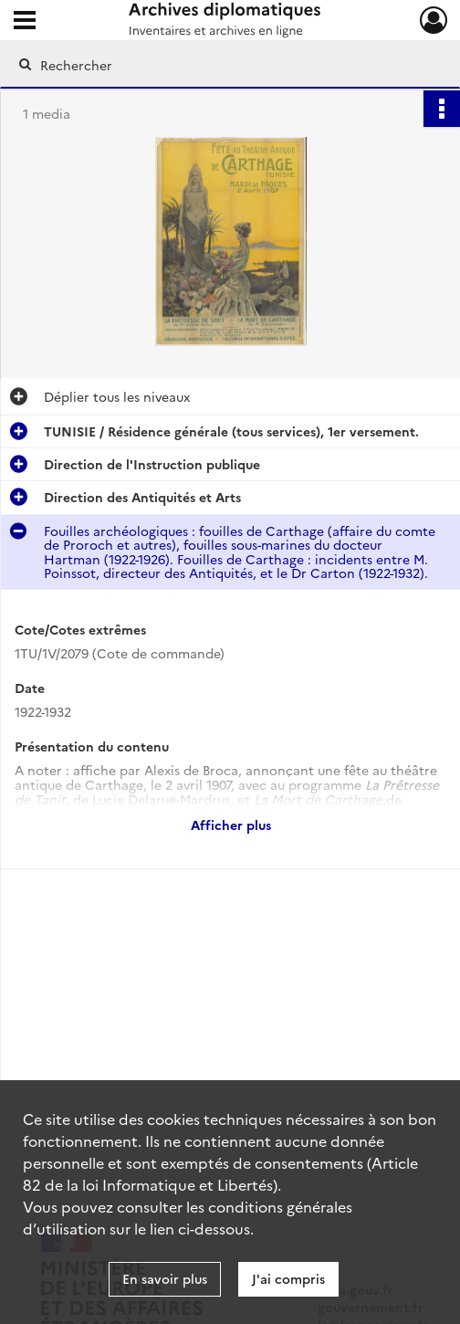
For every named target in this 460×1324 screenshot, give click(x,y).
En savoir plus (164, 1278)
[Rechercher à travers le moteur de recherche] (219, 65)
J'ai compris (288, 1278)
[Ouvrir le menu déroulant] (25, 22)
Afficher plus (231, 824)
